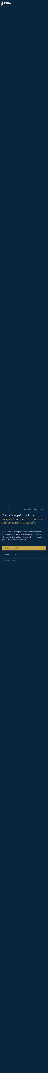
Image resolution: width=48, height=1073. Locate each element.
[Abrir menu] (45, 4)
